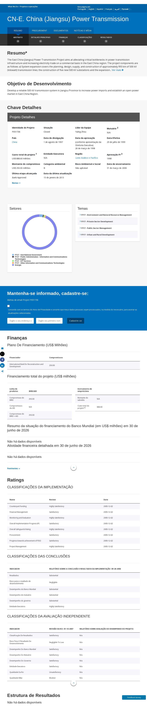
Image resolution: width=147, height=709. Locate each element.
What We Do (13, 6)
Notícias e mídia (82, 30)
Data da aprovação (85, 138)
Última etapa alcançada (24, 173)
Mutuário (112, 128)
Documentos (61, 30)
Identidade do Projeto (23, 127)
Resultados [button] (106, 40)
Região (78, 153)
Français (108, 9)
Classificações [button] (84, 40)
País (14, 138)
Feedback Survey (134, 697)
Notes (15, 183)
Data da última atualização (58, 173)
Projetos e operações (29, 6)
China (14, 142)
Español (100, 9)
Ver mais (118, 70)
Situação (48, 127)
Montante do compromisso (26, 164)
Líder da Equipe (83, 127)
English (91, 9)
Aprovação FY (114, 154)
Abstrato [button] (18, 40)
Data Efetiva (113, 138)
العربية (117, 9)
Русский (125, 9)
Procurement (39, 30)
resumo (18, 30)
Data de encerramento (119, 164)
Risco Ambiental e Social (87, 164)
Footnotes (12, 468)
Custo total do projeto (24, 154)
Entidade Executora (54, 153)
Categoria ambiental (54, 164)
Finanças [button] (63, 40)
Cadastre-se (75, 320)
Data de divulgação (54, 138)
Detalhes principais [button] (40, 40)
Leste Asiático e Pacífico (86, 157)
